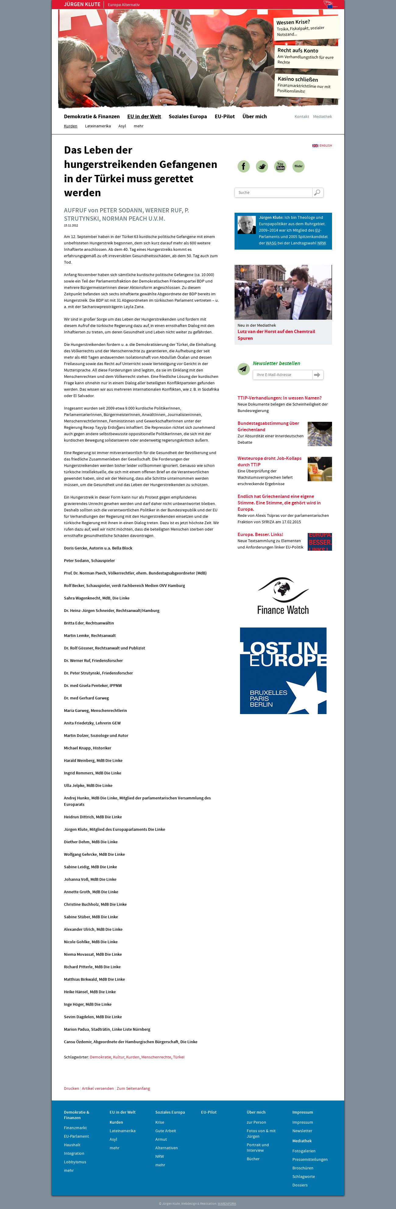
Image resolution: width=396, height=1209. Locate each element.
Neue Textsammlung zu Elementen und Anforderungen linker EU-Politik (285, 541)
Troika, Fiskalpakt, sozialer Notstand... (307, 27)
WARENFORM (227, 1204)
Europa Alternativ (102, 5)
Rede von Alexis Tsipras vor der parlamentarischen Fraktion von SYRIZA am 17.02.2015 (285, 509)
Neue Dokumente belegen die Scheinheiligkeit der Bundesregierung (285, 404)
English (326, 146)
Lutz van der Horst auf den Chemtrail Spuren (276, 335)
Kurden (133, 1057)
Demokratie (100, 1057)
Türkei (178, 1057)
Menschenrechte (156, 1057)
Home (135, 56)
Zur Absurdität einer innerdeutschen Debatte (285, 433)
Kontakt (302, 116)
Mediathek (322, 116)
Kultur (118, 1057)
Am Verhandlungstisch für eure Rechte (308, 56)
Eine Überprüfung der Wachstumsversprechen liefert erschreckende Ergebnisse (285, 471)
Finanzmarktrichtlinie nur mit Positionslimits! (308, 84)
